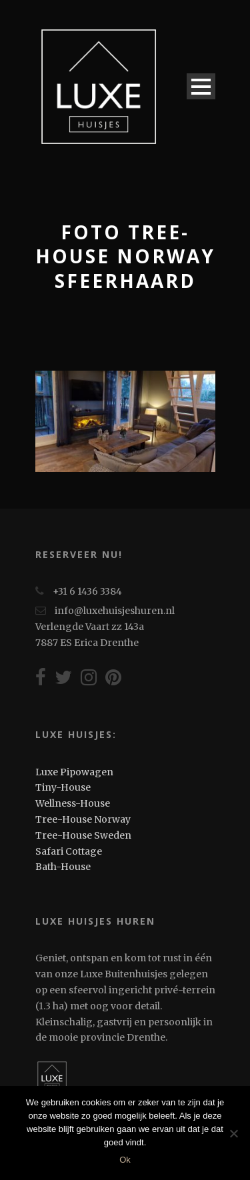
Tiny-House (63, 787)
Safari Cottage (68, 851)
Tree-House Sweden (83, 835)
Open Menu (201, 86)
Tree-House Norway (83, 819)
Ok (125, 1160)
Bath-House (63, 867)
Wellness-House (72, 803)
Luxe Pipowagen (74, 772)
